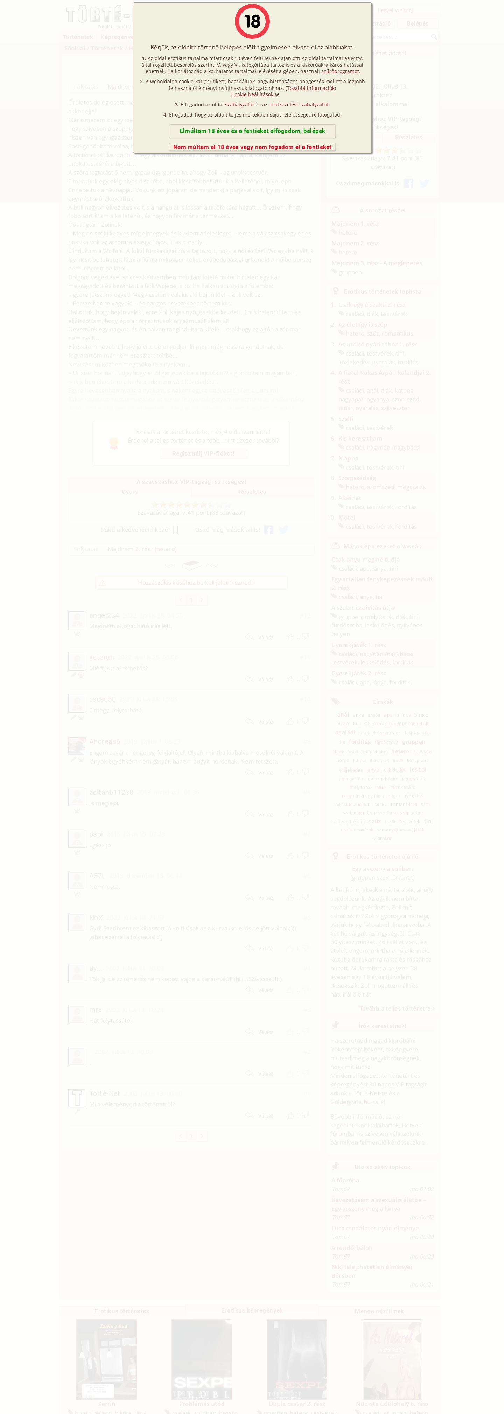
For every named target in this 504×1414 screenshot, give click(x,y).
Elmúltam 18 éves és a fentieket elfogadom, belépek (253, 130)
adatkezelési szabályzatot (298, 104)
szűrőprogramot (340, 71)
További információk (311, 88)
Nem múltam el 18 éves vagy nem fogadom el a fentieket (252, 146)
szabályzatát (239, 104)
